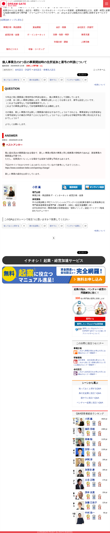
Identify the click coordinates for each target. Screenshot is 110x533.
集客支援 (85, 34)
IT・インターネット (36, 35)
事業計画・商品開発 (12, 27)
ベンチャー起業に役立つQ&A (90, 402)
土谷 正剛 (90, 480)
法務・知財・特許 (61, 34)
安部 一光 (90, 449)
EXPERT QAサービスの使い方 (94, 331)
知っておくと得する (11, 80)
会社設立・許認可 (85, 27)
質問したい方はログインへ (92, 328)
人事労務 (85, 42)
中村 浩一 (90, 513)
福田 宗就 (90, 429)
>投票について (99, 85)
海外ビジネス (12, 49)
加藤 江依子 (91, 502)
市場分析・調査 (61, 42)
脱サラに (53, 80)
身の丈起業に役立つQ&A (90, 393)
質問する (90, 319)
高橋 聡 (88, 439)
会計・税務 (61, 27)
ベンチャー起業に (73, 80)
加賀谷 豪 (90, 470)
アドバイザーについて (91, 333)
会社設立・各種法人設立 (44, 70)
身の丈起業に (34, 80)
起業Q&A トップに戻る (11, 20)
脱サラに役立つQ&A (90, 398)
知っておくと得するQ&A (90, 388)
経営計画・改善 (12, 35)
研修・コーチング (37, 49)
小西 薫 (36, 187)
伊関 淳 (88, 459)
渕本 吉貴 (90, 492)
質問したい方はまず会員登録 (90, 324)
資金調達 (37, 27)
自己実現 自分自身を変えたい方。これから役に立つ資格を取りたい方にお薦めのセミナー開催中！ (90, 362)
